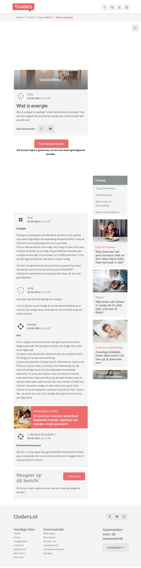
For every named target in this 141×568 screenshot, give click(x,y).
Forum (31, 17)
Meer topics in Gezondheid (103, 203)
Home (19, 17)
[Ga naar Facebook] (109, 516)
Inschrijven (116, 547)
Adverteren (20, 549)
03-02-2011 (33, 98)
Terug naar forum (105, 188)
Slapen (99, 297)
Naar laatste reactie (51, 143)
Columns (19, 545)
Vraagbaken (20, 541)
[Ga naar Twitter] (117, 516)
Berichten (19, 553)
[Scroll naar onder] (135, 28)
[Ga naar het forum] (112, 7)
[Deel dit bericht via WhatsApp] (41, 129)
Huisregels (49, 533)
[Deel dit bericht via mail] (50, 129)
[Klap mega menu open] (126, 7)
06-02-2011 (33, 438)
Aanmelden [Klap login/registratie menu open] (74, 476)
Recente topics (103, 195)
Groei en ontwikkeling (108, 347)
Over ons (19, 557)
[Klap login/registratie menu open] (119, 7)
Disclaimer (49, 537)
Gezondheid (45, 17)
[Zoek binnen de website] (105, 7)
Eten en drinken (105, 247)
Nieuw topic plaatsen (107, 212)
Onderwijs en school (45, 411)
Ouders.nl (26, 516)
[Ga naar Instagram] (124, 516)
